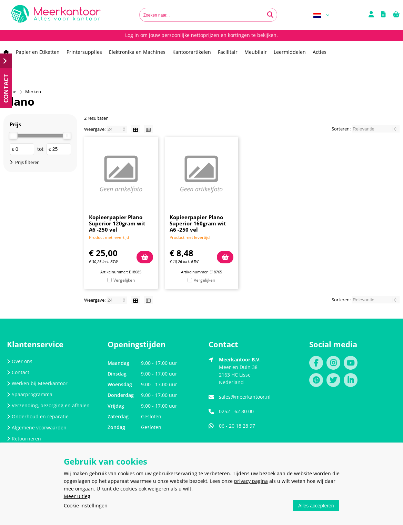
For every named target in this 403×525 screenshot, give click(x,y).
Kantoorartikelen (191, 52)
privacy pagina (251, 481)
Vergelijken (124, 280)
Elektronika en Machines (137, 52)
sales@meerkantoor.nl (245, 396)
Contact (18, 372)
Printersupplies (84, 52)
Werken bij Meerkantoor (37, 383)
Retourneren (24, 438)
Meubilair (255, 52)
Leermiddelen (290, 52)
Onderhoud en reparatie (38, 416)
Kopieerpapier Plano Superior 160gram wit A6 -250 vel (198, 223)
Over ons (19, 361)
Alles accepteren (316, 505)
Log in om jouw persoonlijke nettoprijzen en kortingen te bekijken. (201, 35)
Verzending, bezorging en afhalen (48, 405)
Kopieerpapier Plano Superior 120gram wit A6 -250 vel (117, 223)
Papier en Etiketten (38, 52)
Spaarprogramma (29, 394)
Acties (319, 52)
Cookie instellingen (86, 505)
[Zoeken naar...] (270, 15)
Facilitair (228, 52)
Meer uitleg (77, 496)
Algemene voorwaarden (37, 427)
